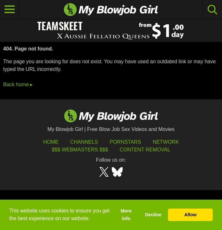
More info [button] (126, 214)
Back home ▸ (18, 84)
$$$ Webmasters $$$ (80, 149)
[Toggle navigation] (9, 9)
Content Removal (144, 149)
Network (166, 142)
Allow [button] (190, 214)
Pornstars (125, 142)
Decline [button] (153, 214)
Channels (84, 142)
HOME (50, 142)
